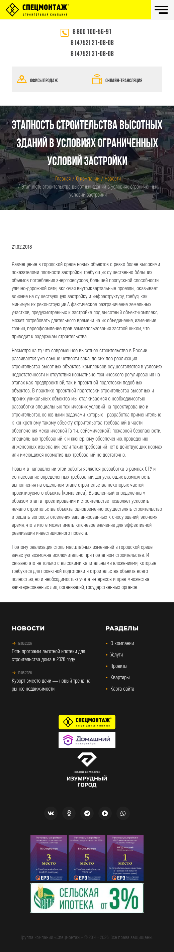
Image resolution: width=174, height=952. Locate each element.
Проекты (118, 666)
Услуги (116, 654)
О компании (122, 643)
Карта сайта (122, 688)
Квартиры (120, 677)
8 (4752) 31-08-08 (92, 54)
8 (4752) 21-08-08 (92, 43)
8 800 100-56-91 (92, 32)
